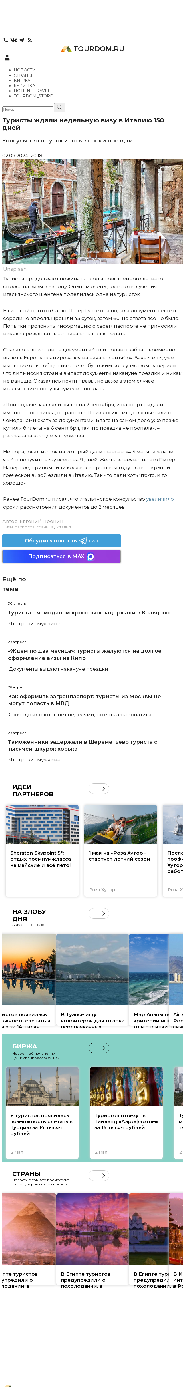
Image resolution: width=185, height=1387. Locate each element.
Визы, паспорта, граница (27, 527)
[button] (104, 789)
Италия (63, 527)
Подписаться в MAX (61, 556)
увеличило (160, 499)
